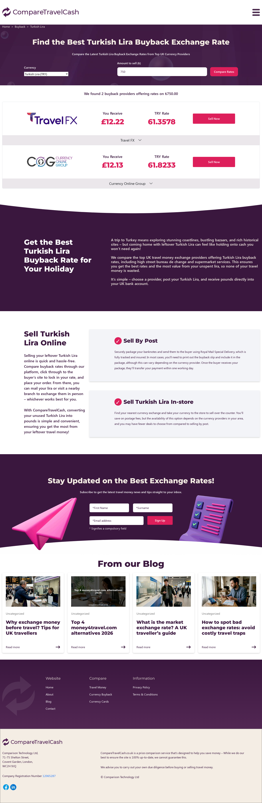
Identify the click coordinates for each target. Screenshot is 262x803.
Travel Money (97, 687)
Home (6, 26)
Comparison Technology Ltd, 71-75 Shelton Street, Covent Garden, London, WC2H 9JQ (20, 759)
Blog (48, 701)
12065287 (49, 776)
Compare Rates (224, 72)
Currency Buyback (100, 694)
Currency (30, 67)
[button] (131, 123)
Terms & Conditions (145, 694)
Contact (50, 708)
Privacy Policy (141, 687)
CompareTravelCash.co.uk (117, 753)
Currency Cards (99, 701)
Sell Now (214, 118)
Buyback (20, 26)
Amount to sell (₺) (129, 63)
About (49, 694)
